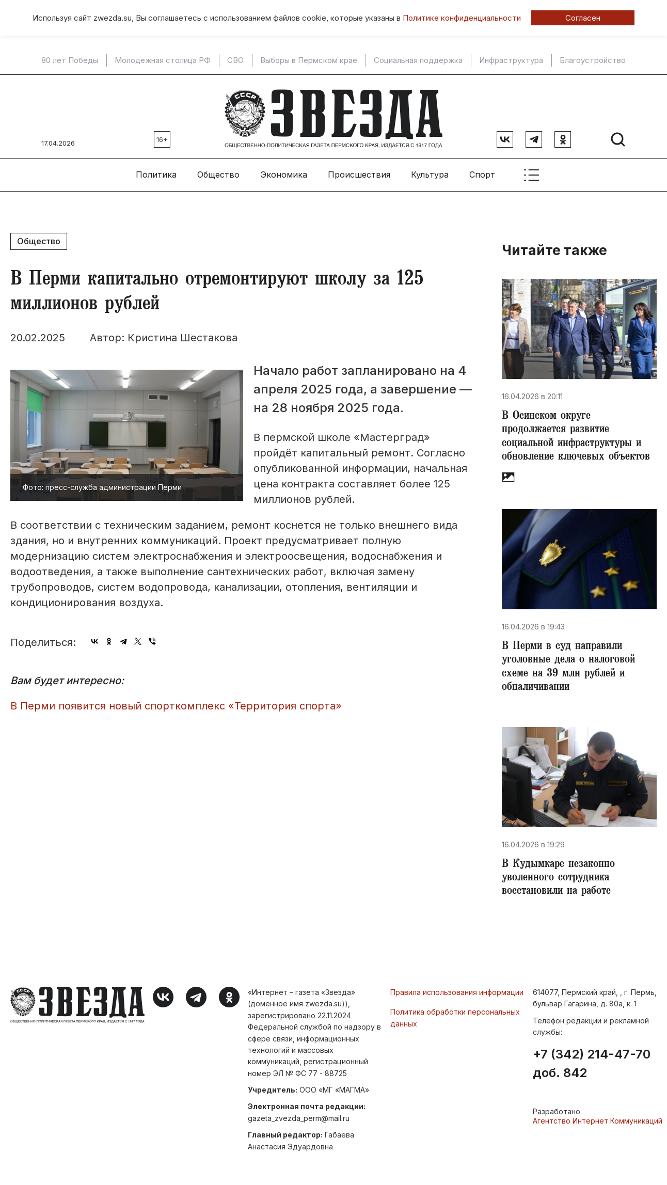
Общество (218, 171)
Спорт (482, 171)
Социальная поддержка (418, 60)
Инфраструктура (511, 60)
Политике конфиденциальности (462, 18)
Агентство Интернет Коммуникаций (597, 1125)
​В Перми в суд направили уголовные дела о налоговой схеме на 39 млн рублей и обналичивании (571, 668)
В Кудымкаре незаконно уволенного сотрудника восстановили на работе (561, 882)
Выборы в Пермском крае (308, 60)
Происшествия (359, 171)
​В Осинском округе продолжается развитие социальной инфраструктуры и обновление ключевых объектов (578, 435)
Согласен (582, 18)
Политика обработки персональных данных (455, 1022)
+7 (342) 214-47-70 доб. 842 (591, 1068)
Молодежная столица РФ (163, 60)
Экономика (283, 171)
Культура (430, 171)
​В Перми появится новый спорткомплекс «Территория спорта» (176, 702)
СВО (235, 60)
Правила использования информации (456, 996)
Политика (156, 171)
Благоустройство (593, 60)
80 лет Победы (69, 60)
